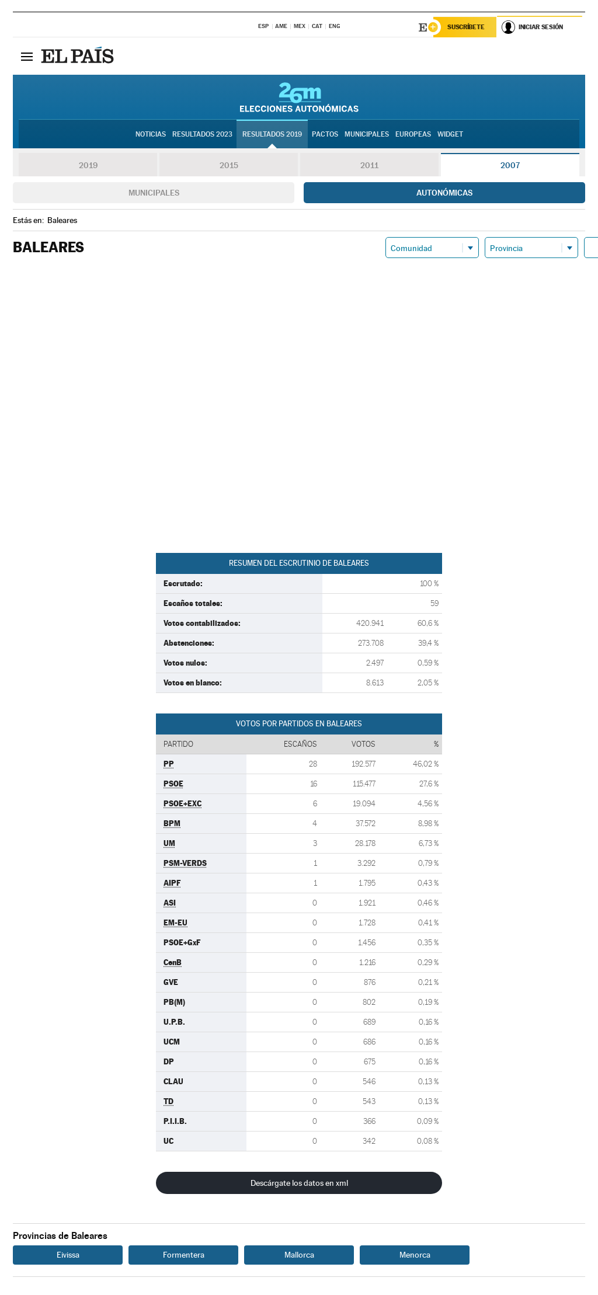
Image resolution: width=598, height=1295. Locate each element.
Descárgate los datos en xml (299, 1183)
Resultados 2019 (272, 135)
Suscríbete (466, 27)
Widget (450, 135)
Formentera (183, 1255)
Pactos (325, 135)
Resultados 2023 (202, 135)
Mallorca (299, 1255)
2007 (510, 165)
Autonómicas (444, 193)
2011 (369, 165)
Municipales (153, 193)
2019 (88, 165)
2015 (229, 165)
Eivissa (68, 1255)
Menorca (414, 1255)
